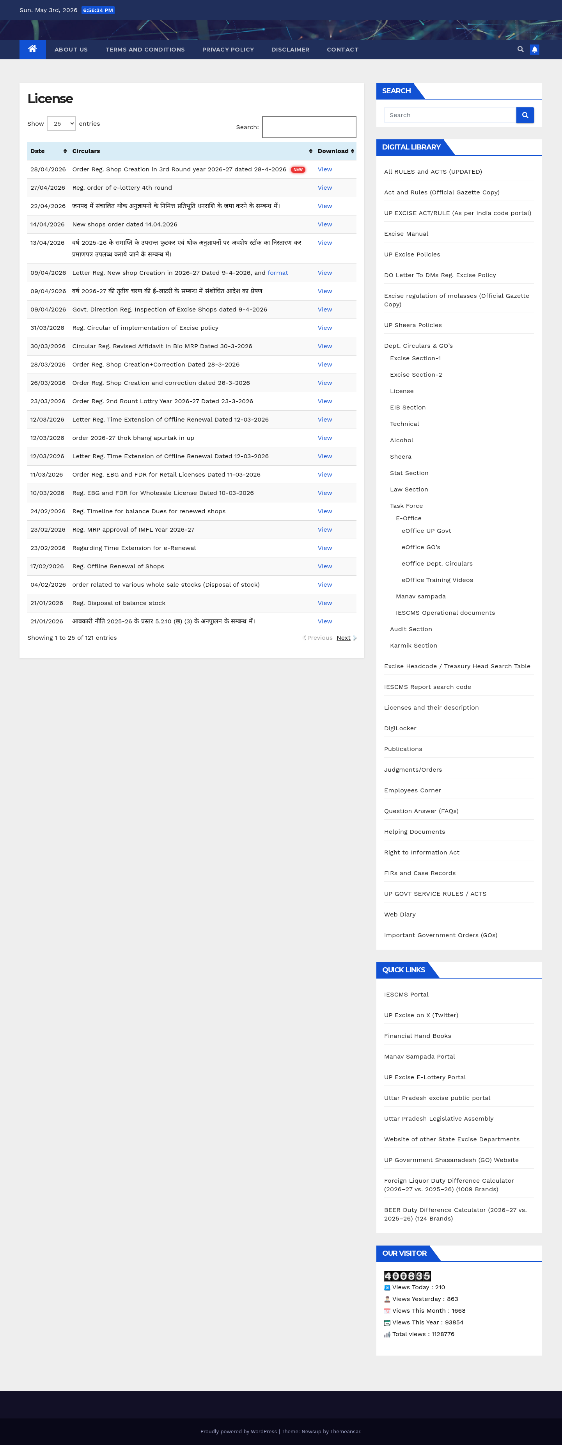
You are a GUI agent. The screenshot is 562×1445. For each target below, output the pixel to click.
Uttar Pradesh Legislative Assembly (439, 1118)
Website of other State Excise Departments (452, 1139)
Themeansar (345, 1431)
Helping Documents (414, 831)
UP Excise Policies (412, 254)
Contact (343, 49)
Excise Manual (406, 233)
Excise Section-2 (416, 374)
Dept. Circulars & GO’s (418, 345)
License (402, 391)
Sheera (400, 456)
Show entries (63, 123)
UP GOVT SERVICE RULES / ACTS (435, 893)
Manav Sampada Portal (419, 1056)
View (325, 169)
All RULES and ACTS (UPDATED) (433, 171)
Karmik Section (413, 645)
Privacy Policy (228, 49)
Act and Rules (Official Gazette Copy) (442, 192)
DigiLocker (400, 728)
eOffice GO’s (421, 547)
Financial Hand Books (417, 1035)
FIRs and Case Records (420, 873)
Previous (320, 637)
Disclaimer (290, 49)
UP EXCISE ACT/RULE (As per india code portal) (458, 213)
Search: (296, 127)
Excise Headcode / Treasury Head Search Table (457, 666)
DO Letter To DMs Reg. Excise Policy (440, 275)
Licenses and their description (431, 707)
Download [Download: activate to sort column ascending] (333, 151)
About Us (71, 49)
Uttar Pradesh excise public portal (437, 1098)
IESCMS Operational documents (445, 612)
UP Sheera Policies (413, 325)
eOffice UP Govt (426, 530)
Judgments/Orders (413, 769)
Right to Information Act (422, 852)
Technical (404, 423)
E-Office (409, 518)
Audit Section (411, 629)
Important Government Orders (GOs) (441, 935)
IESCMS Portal (406, 994)
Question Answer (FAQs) (421, 811)
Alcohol (401, 440)
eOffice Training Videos (437, 580)
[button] (521, 49)
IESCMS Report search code (427, 686)
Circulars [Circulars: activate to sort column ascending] (86, 151)
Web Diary (400, 914)
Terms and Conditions (145, 49)
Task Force (406, 505)
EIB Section (408, 407)
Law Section (409, 489)
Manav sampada (421, 596)
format (278, 272)
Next (344, 637)
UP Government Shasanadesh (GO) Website (451, 1160)
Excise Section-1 (415, 358)
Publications (403, 749)
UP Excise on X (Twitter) (421, 1015)
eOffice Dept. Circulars (437, 563)
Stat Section (409, 473)
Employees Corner (412, 790)
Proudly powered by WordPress (239, 1431)
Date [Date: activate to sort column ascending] (37, 151)
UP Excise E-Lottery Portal (425, 1077)
